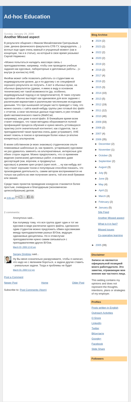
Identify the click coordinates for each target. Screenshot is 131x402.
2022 (98, 52)
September (105, 161)
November (105, 149)
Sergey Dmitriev (22, 254)
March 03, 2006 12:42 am (24, 247)
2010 (98, 116)
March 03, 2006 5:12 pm (24, 270)
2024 (98, 40)
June (102, 178)
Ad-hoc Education (27, 16)
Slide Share (98, 348)
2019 (98, 63)
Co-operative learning (110, 235)
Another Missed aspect (111, 217)
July (101, 172)
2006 (98, 139)
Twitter (95, 328)
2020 (98, 58)
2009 (98, 121)
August (103, 167)
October (104, 155)
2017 (98, 75)
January (104, 207)
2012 (98, 104)
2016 (98, 81)
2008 (98, 127)
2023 (98, 46)
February (104, 201)
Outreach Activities (102, 312)
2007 (98, 133)
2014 (98, 92)
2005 (98, 245)
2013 (98, 98)
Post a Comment (13, 277)
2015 (98, 87)
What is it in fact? (108, 223)
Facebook (97, 343)
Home (44, 282)
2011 (98, 110)
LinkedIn (96, 323)
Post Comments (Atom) (33, 289)
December (105, 143)
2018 (98, 69)
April (102, 190)
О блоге (96, 318)
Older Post (78, 282)
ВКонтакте (98, 333)
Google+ (96, 338)
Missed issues (106, 229)
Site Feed (103, 212)
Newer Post (10, 282)
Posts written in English (105, 307)
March (103, 196)
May (101, 184)
